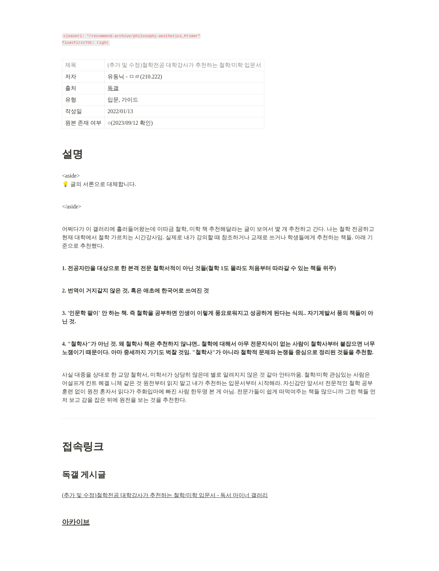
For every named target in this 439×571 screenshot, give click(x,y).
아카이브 (76, 522)
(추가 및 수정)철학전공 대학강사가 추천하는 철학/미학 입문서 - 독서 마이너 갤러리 (165, 495)
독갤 (113, 88)
